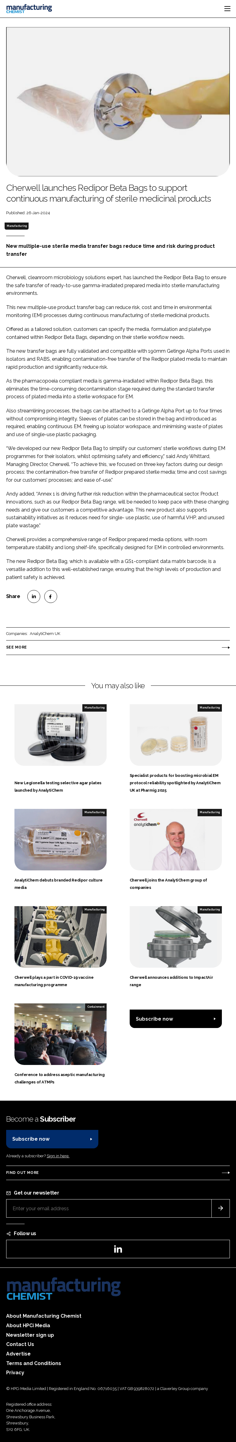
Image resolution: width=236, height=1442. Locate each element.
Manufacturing (17, 225)
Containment (95, 1006)
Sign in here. (58, 1156)
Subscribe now (154, 1019)
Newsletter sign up (30, 1335)
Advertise (18, 1354)
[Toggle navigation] (227, 8)
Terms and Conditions (33, 1363)
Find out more (22, 1173)
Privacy (15, 1373)
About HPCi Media (28, 1325)
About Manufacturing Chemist (43, 1316)
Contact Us (20, 1344)
